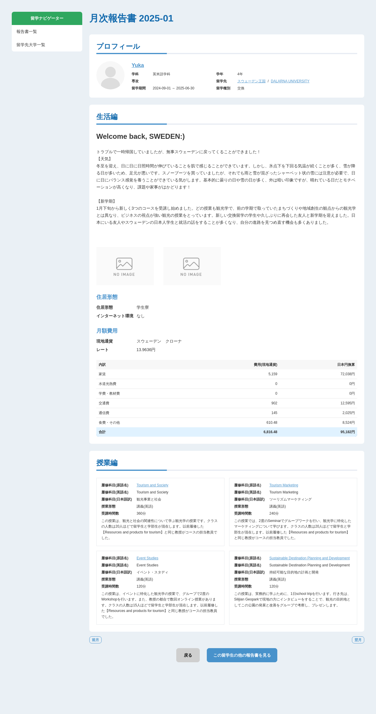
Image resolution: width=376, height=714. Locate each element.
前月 (95, 640)
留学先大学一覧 (30, 44)
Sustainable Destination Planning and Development (309, 558)
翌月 (358, 640)
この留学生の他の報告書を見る (242, 655)
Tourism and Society (152, 485)
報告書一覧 (26, 31)
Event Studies (147, 558)
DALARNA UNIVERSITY (290, 81)
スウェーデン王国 (251, 81)
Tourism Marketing (283, 485)
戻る (188, 655)
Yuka (138, 65)
